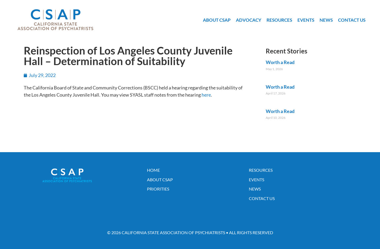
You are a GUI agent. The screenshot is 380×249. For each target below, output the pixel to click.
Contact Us (351, 20)
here (206, 95)
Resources (279, 20)
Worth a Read (280, 62)
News (326, 20)
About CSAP (217, 20)
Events (305, 20)
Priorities (158, 188)
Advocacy (248, 20)
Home (153, 170)
